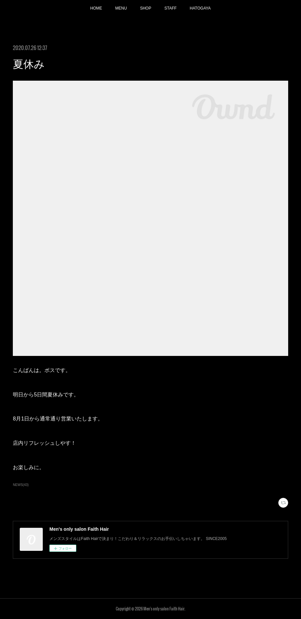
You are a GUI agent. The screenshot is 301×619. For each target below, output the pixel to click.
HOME (96, 8)
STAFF (170, 8)
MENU (121, 8)
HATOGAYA (200, 8)
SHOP (145, 8)
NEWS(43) (21, 485)
